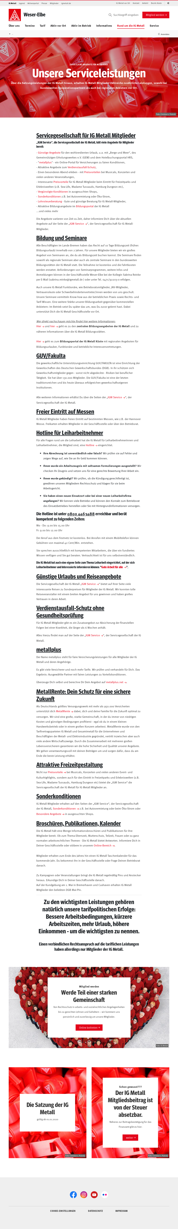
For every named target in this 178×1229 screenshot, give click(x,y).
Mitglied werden (155, 15)
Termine (30, 26)
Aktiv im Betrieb (81, 26)
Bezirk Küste (156, 3)
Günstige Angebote (49, 152)
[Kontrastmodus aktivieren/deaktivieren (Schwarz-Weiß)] (166, 3)
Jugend (22, 3)
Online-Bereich (102, 845)
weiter (129, 1137)
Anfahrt (145, 3)
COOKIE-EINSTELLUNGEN (63, 1210)
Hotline (90, 445)
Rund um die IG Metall (130, 26)
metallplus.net (114, 682)
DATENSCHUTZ (95, 1210)
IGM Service (77, 223)
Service (154, 26)
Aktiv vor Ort (58, 26)
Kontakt (136, 3)
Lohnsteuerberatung (50, 201)
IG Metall (12, 3)
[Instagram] (83, 1194)
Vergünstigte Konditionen (53, 191)
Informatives (104, 26)
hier (52, 326)
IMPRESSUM (121, 1210)
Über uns (14, 26)
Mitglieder (54, 3)
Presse (44, 3)
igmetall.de (66, 3)
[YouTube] (94, 1194)
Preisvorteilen (92, 172)
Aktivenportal (33, 3)
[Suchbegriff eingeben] (123, 15)
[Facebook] (73, 1194)
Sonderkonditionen (49, 196)
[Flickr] (104, 1194)
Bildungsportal (85, 206)
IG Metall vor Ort (123, 3)
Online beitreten (88, 1027)
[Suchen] (110, 15)
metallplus (45, 162)
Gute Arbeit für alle (112, 567)
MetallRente (63, 711)
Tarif (42, 26)
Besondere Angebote (48, 814)
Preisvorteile (60, 182)
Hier (38, 326)
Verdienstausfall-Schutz (82, 167)
